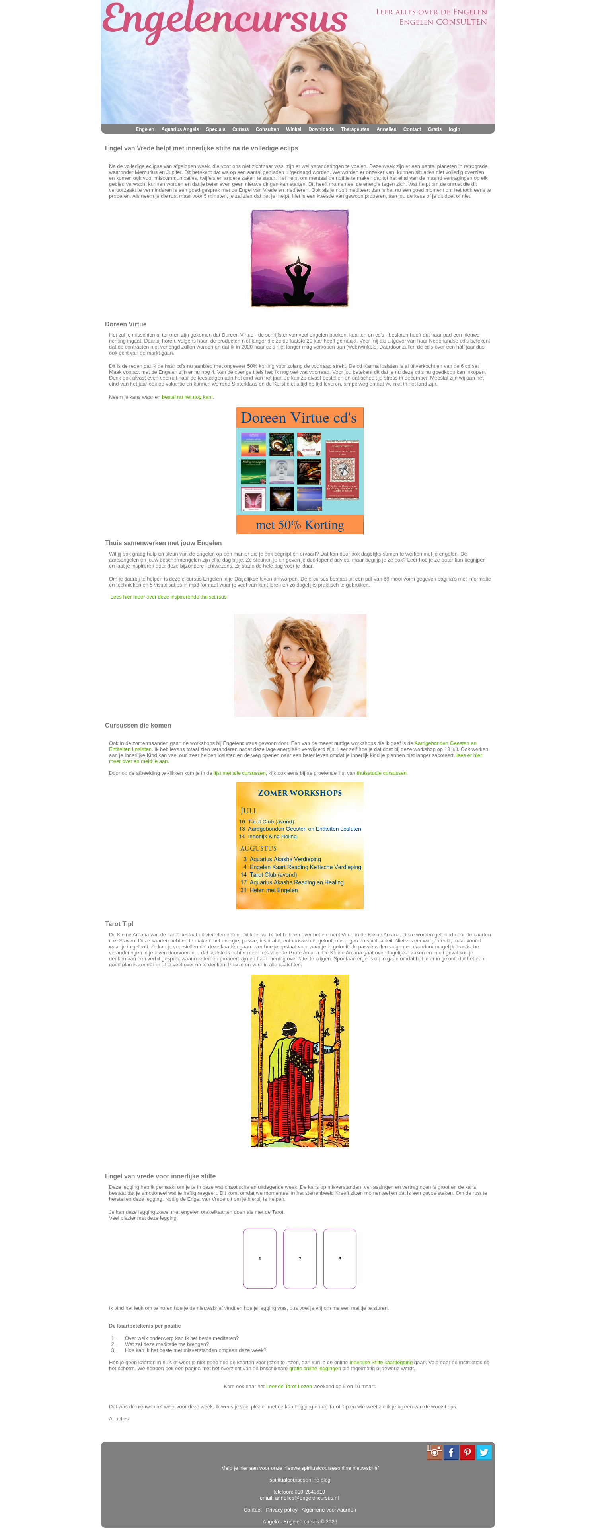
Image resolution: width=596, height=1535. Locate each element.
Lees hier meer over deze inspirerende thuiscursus (169, 597)
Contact (412, 129)
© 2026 (328, 1522)
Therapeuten (355, 129)
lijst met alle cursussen (240, 773)
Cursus (240, 129)
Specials (216, 129)
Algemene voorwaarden (327, 1510)
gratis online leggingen (315, 1368)
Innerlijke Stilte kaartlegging (381, 1362)
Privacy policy (280, 1510)
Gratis (435, 129)
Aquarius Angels (180, 129)
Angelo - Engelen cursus (291, 1522)
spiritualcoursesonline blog (299, 1480)
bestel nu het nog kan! (187, 397)
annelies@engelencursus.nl (307, 1498)
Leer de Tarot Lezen (289, 1386)
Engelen (145, 129)
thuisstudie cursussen (382, 773)
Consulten (267, 129)
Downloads (321, 129)
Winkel (294, 129)
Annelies (386, 129)
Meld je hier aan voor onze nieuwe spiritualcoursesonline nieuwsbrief (300, 1468)
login (454, 129)
